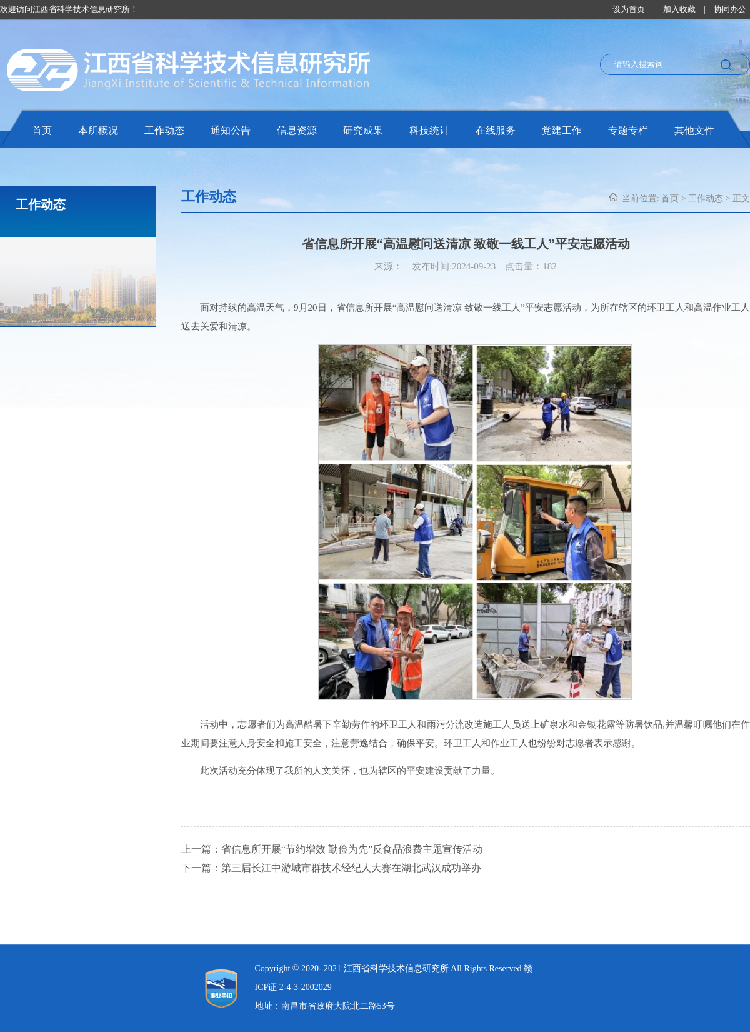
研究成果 (363, 130)
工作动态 (164, 130)
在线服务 (496, 130)
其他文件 (694, 130)
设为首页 (628, 9)
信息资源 (297, 130)
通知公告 (231, 130)
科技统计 (429, 130)
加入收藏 (679, 9)
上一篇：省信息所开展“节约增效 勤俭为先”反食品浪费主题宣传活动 (331, 849)
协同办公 (730, 9)
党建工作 (562, 130)
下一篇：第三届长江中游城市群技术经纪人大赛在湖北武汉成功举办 (331, 868)
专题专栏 (628, 130)
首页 (42, 130)
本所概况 (98, 130)
